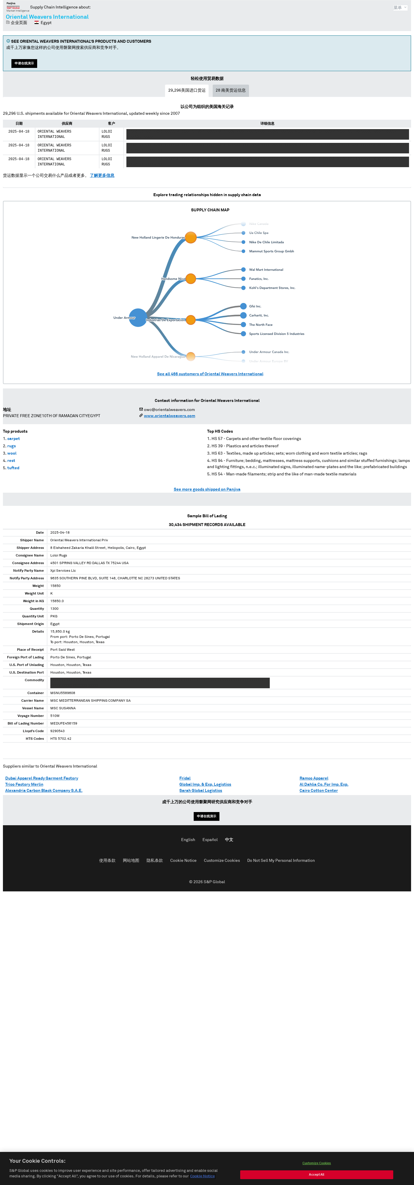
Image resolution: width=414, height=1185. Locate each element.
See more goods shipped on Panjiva (207, 489)
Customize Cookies (222, 861)
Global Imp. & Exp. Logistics (205, 784)
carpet (13, 439)
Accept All (316, 1175)
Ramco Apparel (314, 778)
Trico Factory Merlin (24, 784)
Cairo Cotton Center (319, 791)
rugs (11, 446)
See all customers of (210, 374)
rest (11, 461)
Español (210, 840)
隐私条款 (155, 861)
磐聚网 (18, 7)
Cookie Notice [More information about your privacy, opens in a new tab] (202, 1177)
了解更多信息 (102, 176)
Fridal (184, 778)
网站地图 (131, 861)
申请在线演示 (24, 63)
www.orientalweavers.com (169, 416)
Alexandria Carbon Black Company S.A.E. (44, 791)
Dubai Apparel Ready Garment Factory (41, 778)
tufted (13, 468)
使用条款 (107, 861)
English (188, 840)
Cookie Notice (183, 861)
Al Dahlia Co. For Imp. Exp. (324, 784)
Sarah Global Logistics (200, 791)
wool (11, 453)
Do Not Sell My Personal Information (281, 861)
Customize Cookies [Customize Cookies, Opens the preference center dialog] (317, 1164)
